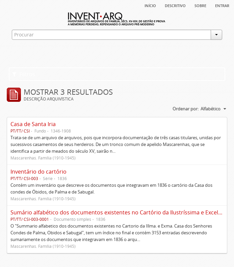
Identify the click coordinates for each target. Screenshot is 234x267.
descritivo (175, 5)
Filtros (23, 74)
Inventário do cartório (38, 171)
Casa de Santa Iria (33, 124)
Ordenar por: (186, 109)
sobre (200, 5)
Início (150, 5)
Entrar (222, 5)
